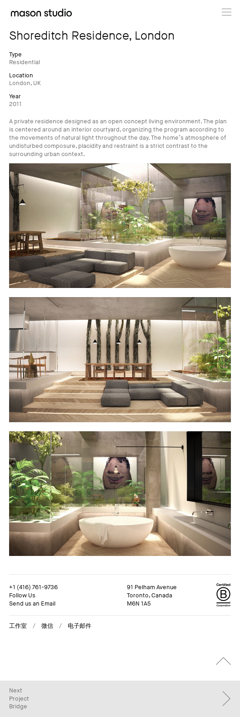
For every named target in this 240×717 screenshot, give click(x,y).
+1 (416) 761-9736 (33, 587)
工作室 (18, 626)
